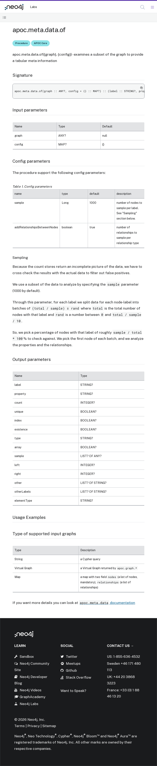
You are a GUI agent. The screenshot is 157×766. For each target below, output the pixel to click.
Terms (19, 726)
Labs (33, 7)
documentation (107, 603)
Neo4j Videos (30, 690)
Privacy (33, 726)
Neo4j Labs (29, 704)
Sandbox (27, 656)
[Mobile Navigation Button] (152, 7)
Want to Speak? (73, 691)
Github (71, 670)
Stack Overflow (78, 677)
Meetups (73, 663)
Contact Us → (120, 646)
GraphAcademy (32, 697)
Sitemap (49, 726)
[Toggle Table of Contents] (4, 17)
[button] (142, 7)
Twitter (71, 656)
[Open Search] (143, 7)
